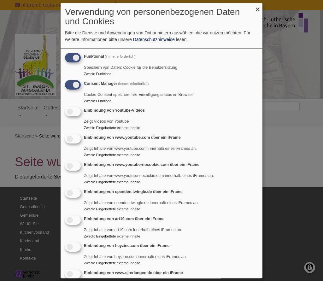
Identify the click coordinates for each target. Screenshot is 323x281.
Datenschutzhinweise (154, 39)
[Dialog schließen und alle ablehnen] (257, 7)
